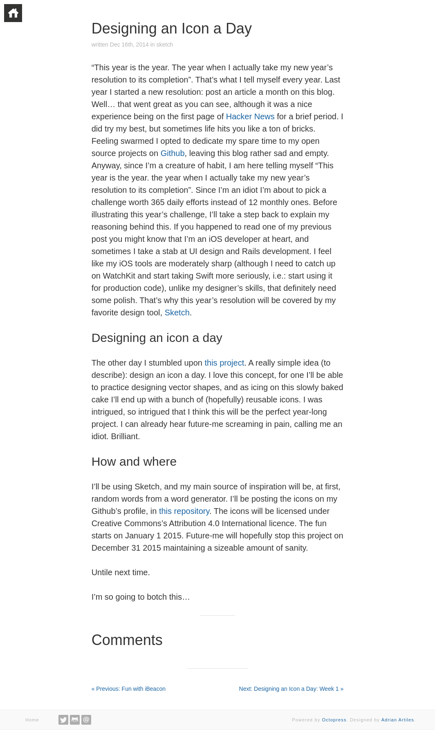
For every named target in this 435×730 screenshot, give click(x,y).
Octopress (334, 719)
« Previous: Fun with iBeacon (129, 688)
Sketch (177, 312)
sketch (164, 44)
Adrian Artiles (397, 719)
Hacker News (250, 116)
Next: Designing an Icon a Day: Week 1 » (291, 688)
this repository (184, 511)
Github (173, 153)
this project (224, 362)
